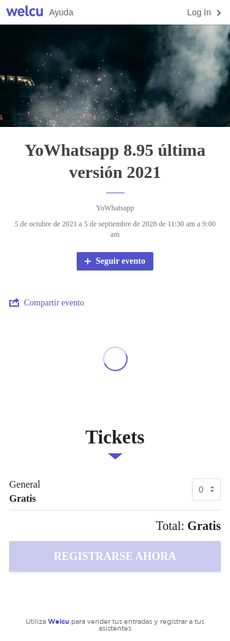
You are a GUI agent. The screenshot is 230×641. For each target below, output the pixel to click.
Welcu (24, 12)
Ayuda (61, 12)
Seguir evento (114, 261)
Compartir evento (46, 302)
